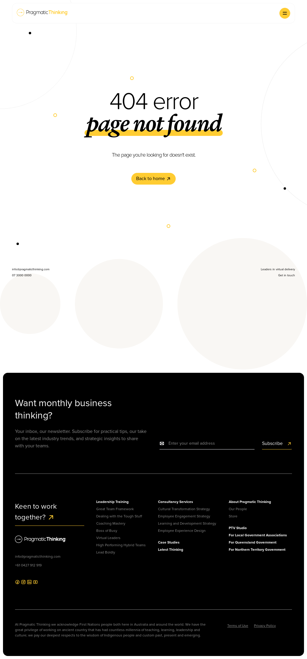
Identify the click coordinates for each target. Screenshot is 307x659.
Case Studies (169, 542)
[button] (284, 13)
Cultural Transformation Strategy (184, 509)
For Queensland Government (252, 542)
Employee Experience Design (182, 530)
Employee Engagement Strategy (184, 516)
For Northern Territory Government (257, 549)
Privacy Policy (265, 625)
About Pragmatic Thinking (250, 501)
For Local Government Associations (258, 535)
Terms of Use (237, 625)
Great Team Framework (115, 509)
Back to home (153, 178)
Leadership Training (112, 501)
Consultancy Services (175, 501)
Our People (238, 509)
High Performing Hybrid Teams (121, 545)
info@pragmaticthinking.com (38, 556)
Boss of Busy (106, 530)
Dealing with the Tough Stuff (119, 516)
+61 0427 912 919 (28, 565)
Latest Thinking (170, 549)
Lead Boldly (105, 552)
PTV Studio (238, 528)
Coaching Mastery (110, 523)
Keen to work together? (36, 512)
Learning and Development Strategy (187, 523)
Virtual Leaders (108, 538)
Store (233, 516)
